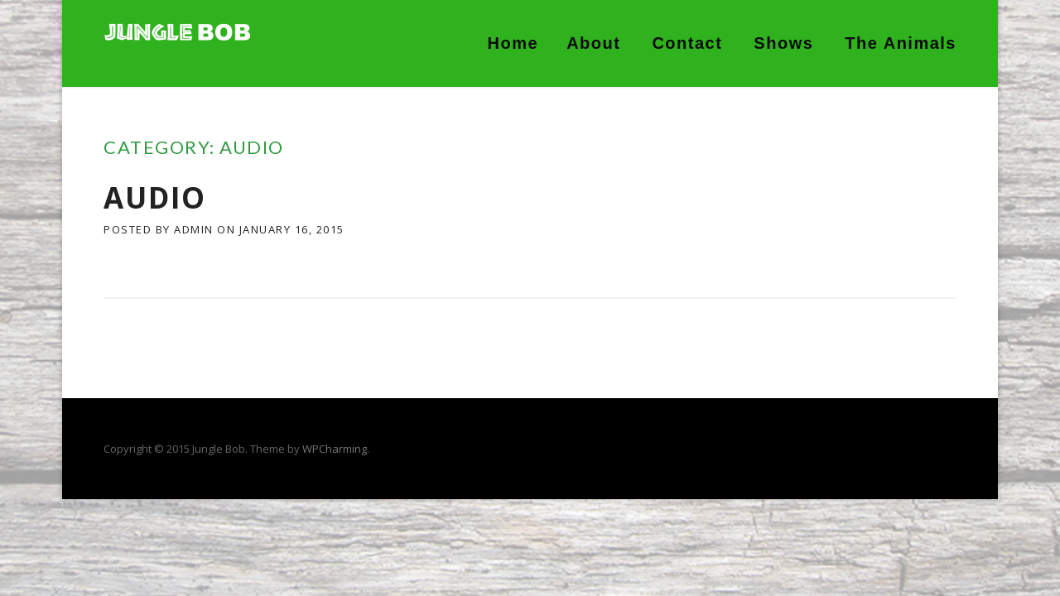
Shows (783, 43)
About (593, 43)
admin (194, 229)
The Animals (900, 43)
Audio (155, 197)
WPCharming (334, 448)
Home (513, 43)
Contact (687, 43)
